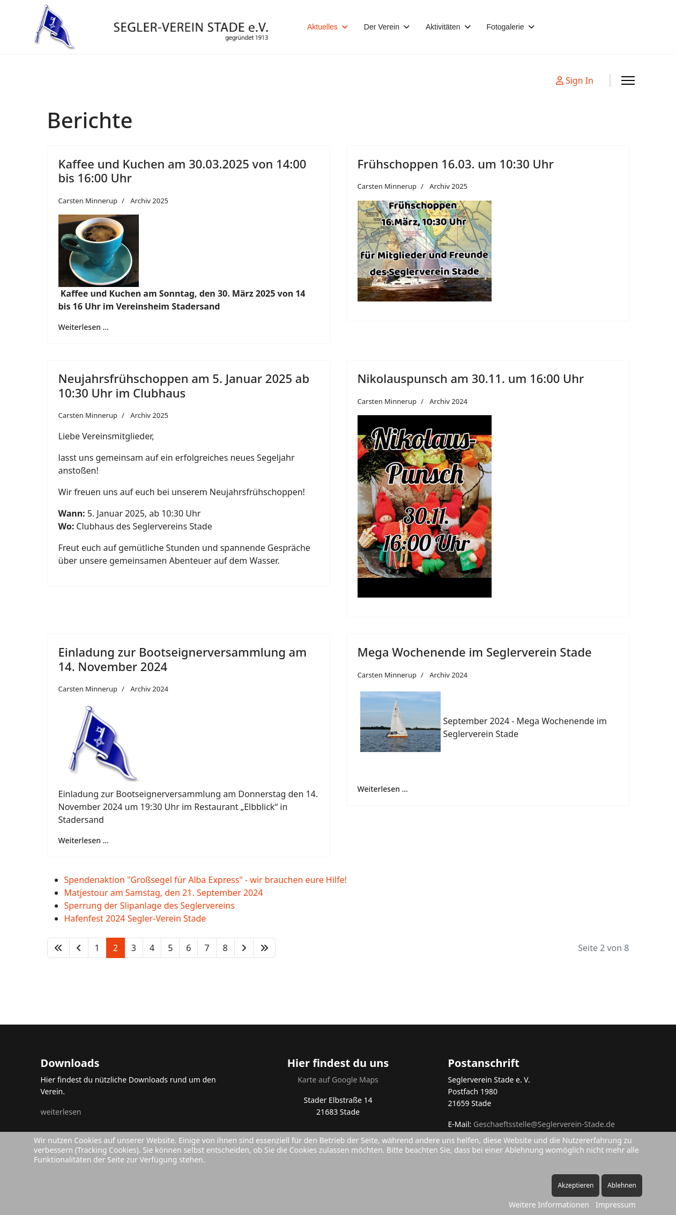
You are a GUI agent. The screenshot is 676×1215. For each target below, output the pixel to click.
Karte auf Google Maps (338, 1079)
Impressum (616, 1204)
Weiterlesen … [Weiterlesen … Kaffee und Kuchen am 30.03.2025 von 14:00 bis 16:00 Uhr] (83, 327)
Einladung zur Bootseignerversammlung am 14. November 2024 (182, 659)
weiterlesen (61, 1112)
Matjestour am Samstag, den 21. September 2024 (163, 893)
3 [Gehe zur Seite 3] (133, 948)
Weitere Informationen (549, 1204)
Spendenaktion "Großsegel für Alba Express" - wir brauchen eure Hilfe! (205, 880)
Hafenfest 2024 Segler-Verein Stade (135, 918)
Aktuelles (322, 27)
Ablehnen (621, 1185)
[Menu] (628, 80)
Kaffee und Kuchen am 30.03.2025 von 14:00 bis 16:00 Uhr (182, 171)
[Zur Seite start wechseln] (58, 948)
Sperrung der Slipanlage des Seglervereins (149, 905)
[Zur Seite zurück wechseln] (78, 948)
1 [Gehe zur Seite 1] (97, 948)
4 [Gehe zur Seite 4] (152, 948)
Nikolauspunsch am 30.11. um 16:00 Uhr (471, 378)
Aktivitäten (443, 27)
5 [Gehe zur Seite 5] (170, 948)
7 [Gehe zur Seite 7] (206, 948)
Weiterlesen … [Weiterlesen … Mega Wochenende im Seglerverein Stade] (383, 789)
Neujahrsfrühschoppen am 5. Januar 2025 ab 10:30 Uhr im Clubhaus (184, 385)
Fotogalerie (505, 27)
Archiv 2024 (448, 401)
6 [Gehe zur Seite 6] (188, 948)
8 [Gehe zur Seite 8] (225, 948)
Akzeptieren (575, 1185)
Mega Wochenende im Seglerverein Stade (475, 652)
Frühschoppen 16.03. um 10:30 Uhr (456, 164)
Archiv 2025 (149, 200)
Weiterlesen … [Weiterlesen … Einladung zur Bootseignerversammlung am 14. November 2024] (83, 840)
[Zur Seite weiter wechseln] (244, 948)
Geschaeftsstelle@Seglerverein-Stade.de (544, 1124)
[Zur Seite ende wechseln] (264, 948)
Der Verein (381, 27)
